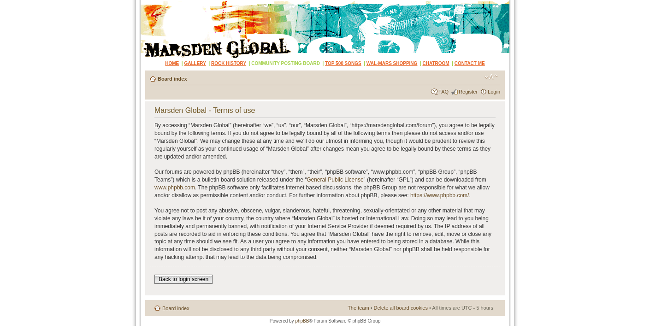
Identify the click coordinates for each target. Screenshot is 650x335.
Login (494, 91)
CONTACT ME (470, 63)
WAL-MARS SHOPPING (392, 63)
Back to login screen (183, 279)
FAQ (443, 91)
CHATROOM (436, 63)
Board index (172, 79)
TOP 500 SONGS (343, 63)
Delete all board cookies (401, 308)
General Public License (335, 179)
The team (358, 308)
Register (468, 91)
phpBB (302, 320)
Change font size (491, 77)
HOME (172, 63)
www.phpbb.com (174, 187)
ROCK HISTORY (228, 63)
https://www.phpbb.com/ (439, 195)
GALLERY (195, 63)
